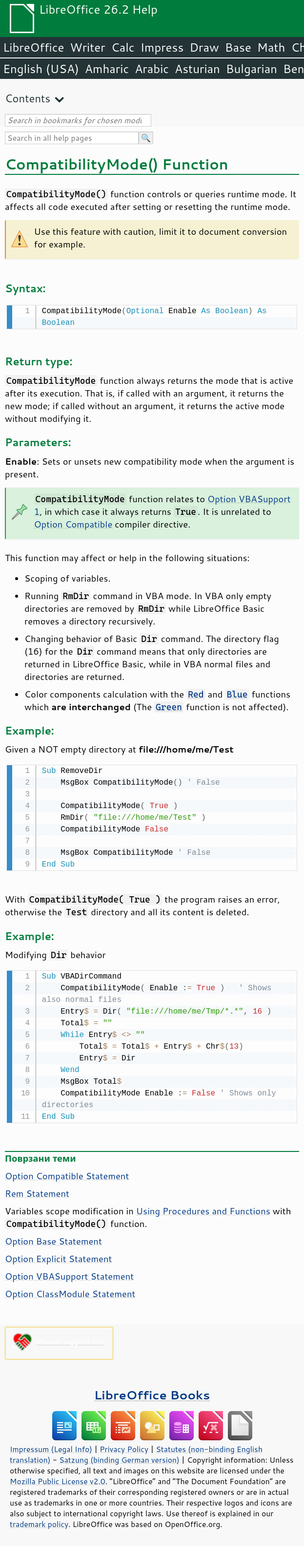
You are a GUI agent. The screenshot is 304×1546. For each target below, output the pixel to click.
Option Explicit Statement (58, 1255)
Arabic (152, 68)
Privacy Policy (124, 1446)
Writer (87, 47)
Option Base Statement (53, 1238)
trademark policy (39, 1521)
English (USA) (41, 68)
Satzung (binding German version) (119, 1457)
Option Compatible (73, 523)
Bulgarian (251, 68)
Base (238, 47)
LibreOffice (33, 47)
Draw (204, 47)
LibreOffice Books (152, 1391)
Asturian (197, 68)
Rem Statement (37, 1190)
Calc (123, 47)
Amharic (107, 68)
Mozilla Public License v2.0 (57, 1478)
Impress (162, 47)
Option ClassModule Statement (70, 1290)
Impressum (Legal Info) (51, 1446)
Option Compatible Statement (67, 1173)
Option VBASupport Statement (69, 1273)
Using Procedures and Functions (203, 1208)
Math (271, 47)
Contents (27, 98)
